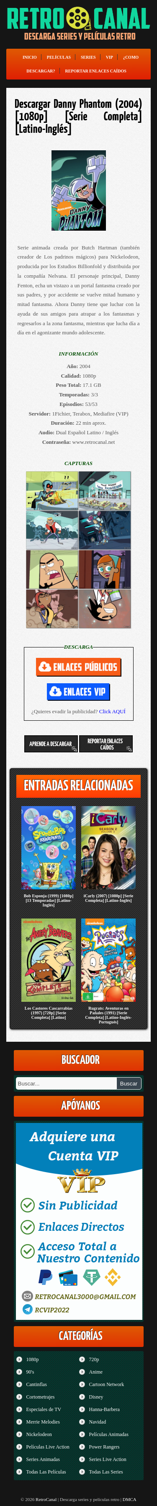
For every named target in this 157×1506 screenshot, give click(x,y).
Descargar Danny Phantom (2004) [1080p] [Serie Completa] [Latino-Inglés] (78, 117)
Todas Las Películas (46, 1472)
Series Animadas (43, 1459)
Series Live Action (107, 1459)
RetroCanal (46, 1499)
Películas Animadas (109, 1434)
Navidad (97, 1422)
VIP (109, 57)
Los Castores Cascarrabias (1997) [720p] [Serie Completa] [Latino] (48, 1013)
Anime (96, 1372)
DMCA (129, 1499)
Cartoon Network (106, 1384)
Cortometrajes (40, 1397)
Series (88, 57)
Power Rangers (104, 1447)
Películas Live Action (47, 1447)
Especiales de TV (44, 1409)
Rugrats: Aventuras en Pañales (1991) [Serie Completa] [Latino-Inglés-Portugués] (108, 1015)
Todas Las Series (106, 1472)
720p (94, 1359)
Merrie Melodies (43, 1422)
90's (30, 1372)
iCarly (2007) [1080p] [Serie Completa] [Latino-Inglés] (109, 898)
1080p (32, 1359)
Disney (96, 1397)
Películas (59, 57)
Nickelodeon (39, 1434)
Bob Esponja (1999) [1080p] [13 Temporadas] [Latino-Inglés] (49, 900)
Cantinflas (36, 1384)
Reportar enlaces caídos (95, 71)
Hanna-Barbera (104, 1409)
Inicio (30, 57)
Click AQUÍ (112, 711)
